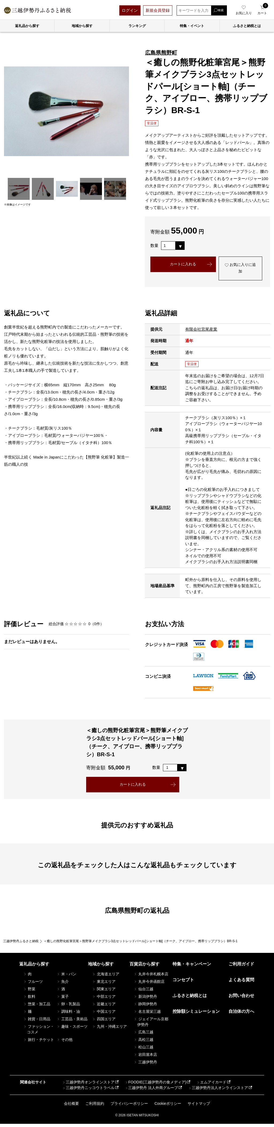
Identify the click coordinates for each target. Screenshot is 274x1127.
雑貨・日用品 (37, 1022)
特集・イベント (192, 26)
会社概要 (71, 1107)
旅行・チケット (38, 1043)
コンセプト (183, 983)
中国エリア (104, 1015)
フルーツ (33, 985)
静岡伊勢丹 (145, 1007)
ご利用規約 (94, 1107)
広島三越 (143, 1035)
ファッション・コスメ (38, 1032)
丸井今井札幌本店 (151, 977)
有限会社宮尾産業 (201, 331)
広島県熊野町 (161, 53)
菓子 (62, 1000)
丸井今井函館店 (149, 985)
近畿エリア (104, 1007)
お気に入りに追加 (240, 269)
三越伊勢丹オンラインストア (88, 1085)
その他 (64, 1043)
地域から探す (82, 26)
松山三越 (143, 1050)
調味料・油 (68, 1015)
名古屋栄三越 (147, 1015)
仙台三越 (143, 992)
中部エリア (104, 1000)
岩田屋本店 (145, 1058)
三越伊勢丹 (145, 1065)
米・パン (66, 977)
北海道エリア (105, 977)
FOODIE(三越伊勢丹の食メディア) (155, 1085)
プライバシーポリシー (129, 1107)
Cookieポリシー (167, 1107)
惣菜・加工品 (37, 1007)
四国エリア (104, 1022)
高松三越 (143, 1043)
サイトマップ (199, 1107)
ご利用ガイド (241, 967)
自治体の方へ (241, 1015)
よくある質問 (241, 983)
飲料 (29, 1000)
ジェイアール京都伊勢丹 (151, 1025)
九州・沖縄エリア (109, 1029)
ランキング (137, 26)
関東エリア (104, 992)
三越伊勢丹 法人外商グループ (151, 1091)
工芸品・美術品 (71, 1022)
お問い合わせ (241, 999)
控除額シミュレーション (196, 1015)
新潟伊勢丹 (145, 1000)
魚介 (62, 985)
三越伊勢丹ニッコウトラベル (88, 1091)
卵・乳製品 (68, 1007)
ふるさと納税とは (190, 999)
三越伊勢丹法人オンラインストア (218, 1091)
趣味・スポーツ (71, 1029)
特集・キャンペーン (192, 967)
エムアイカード (211, 1085)
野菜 (29, 992)
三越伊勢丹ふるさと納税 (21, 944)
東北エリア (104, 985)
